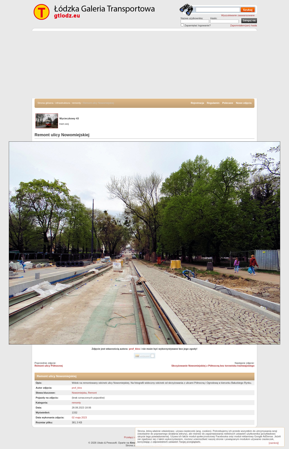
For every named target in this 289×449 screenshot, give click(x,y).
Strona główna (45, 103)
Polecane (227, 103)
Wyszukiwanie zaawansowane (238, 15)
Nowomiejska (79, 392)
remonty (76, 103)
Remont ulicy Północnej (49, 365)
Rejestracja (197, 103)
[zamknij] (274, 443)
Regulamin (213, 103)
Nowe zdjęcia (244, 103)
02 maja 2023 (79, 417)
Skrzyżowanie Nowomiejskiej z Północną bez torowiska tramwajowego (212, 365)
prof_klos (134, 348)
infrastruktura (63, 103)
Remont (92, 392)
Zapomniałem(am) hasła (243, 25)
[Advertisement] (144, 64)
